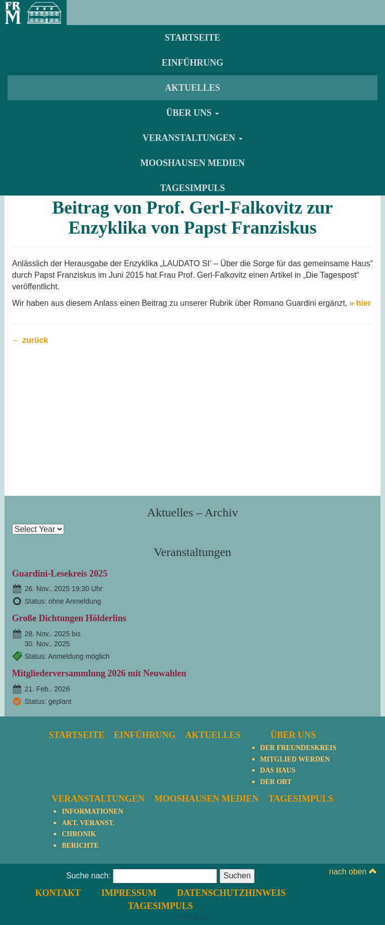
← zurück (30, 340)
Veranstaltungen (192, 138)
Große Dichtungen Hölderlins (69, 618)
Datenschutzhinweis (231, 893)
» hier (360, 303)
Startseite (192, 38)
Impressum (128, 893)
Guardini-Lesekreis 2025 (59, 574)
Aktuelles (192, 88)
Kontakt (58, 893)
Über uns (192, 113)
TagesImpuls (192, 188)
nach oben (352, 871)
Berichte (80, 845)
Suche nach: (88, 875)
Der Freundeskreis (298, 748)
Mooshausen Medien (192, 163)
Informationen (92, 811)
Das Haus (277, 770)
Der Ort (276, 782)
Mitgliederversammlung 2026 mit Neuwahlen (99, 673)
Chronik (79, 834)
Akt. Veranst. (88, 823)
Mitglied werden (295, 759)
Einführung (192, 63)
